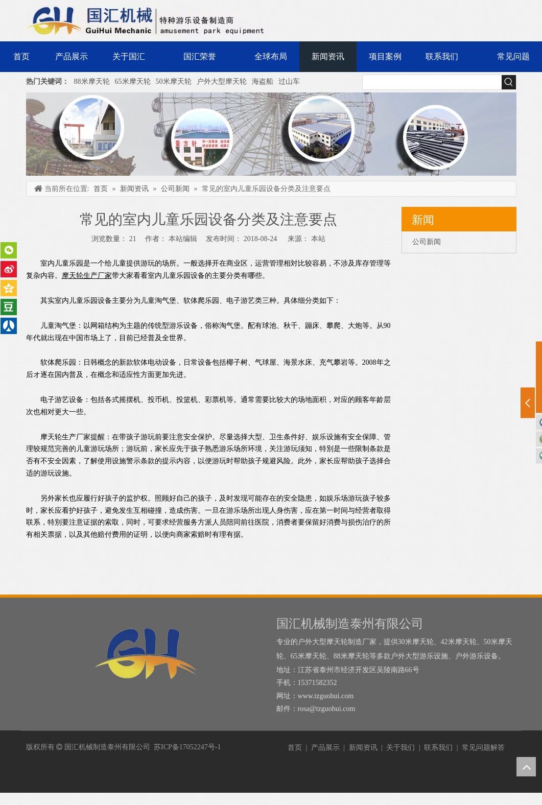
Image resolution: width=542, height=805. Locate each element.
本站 (318, 239)
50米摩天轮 (174, 81)
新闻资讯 (363, 747)
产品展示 (325, 747)
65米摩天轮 (133, 81)
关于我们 (400, 747)
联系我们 (438, 747)
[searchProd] (432, 82)
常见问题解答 (483, 747)
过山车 (289, 81)
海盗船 (262, 81)
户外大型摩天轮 (222, 81)
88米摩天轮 (92, 81)
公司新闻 (426, 242)
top (526, 766)
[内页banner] (271, 134)
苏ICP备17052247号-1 (187, 747)
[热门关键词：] (509, 82)
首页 (295, 747)
